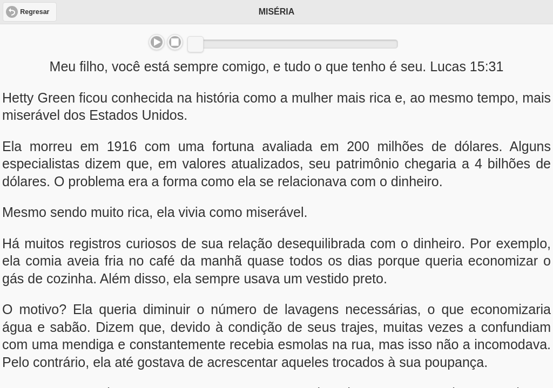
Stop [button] (175, 42)
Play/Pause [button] (157, 42)
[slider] (195, 44)
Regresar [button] (34, 12)
